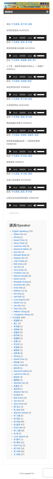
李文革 (17, 344)
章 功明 (24, 174)
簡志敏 (17, 362)
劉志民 (17, 377)
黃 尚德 (29, 42)
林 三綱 (17, 430)
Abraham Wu (19, 383)
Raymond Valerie (21, 249)
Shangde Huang (21, 282)
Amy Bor (17, 252)
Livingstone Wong (21, 314)
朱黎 (16, 341)
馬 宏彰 (17, 419)
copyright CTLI (29, 473)
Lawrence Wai (20, 246)
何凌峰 (24, 81)
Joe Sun (17, 267)
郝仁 (35, 60)
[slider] (23, 38)
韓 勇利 (17, 442)
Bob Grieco (19, 264)
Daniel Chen (19, 240)
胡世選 (17, 353)
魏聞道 (17, 380)
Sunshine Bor (20, 285)
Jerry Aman (19, 270)
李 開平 (17, 439)
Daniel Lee (18, 302)
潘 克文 (17, 407)
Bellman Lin (19, 291)
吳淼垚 (17, 386)
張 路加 (17, 395)
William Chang (20, 311)
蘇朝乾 (17, 350)
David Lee (18, 279)
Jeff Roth (18, 297)
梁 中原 (24, 24)
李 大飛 (17, 416)
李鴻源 (17, 326)
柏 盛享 (17, 424)
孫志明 (17, 389)
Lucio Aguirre (19, 300)
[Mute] (34, 37)
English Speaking (20, 231)
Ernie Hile (18, 288)
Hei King (17, 294)
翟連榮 (24, 60)
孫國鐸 (17, 338)
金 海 (16, 433)
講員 (30, 24)
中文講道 (16, 24)
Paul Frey (18, 308)
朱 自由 (24, 156)
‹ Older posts (14, 213)
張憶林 (24, 135)
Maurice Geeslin (21, 276)
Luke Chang (19, 261)
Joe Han (17, 305)
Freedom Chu (20, 273)
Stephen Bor (19, 258)
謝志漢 (17, 368)
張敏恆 (30, 135)
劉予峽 (17, 335)
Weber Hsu (19, 234)
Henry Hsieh (19, 243)
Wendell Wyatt (20, 255)
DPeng (17, 237)
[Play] (10, 37)
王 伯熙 (17, 454)
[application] (26, 38)
